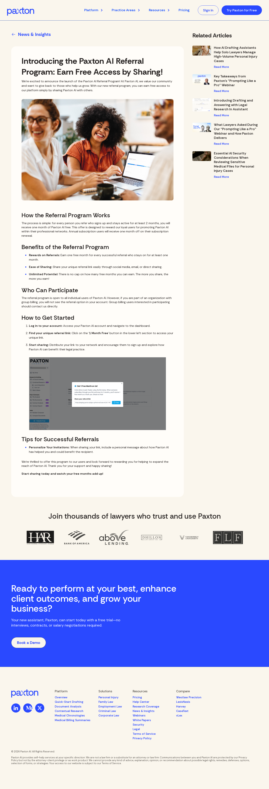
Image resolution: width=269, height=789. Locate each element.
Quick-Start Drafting (69, 702)
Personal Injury (108, 697)
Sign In (208, 10)
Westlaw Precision (188, 697)
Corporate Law (108, 715)
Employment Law (110, 706)
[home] (20, 11)
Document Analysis (68, 706)
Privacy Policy (142, 738)
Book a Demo (28, 642)
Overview (61, 697)
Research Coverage (146, 706)
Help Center (141, 702)
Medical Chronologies (70, 715)
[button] (95, 10)
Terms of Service (144, 734)
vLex (179, 715)
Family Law (105, 702)
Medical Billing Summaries (72, 720)
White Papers (142, 720)
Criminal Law (107, 711)
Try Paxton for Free (242, 10)
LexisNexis (183, 702)
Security (138, 725)
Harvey (181, 706)
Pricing (184, 10)
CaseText (182, 711)
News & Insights (143, 711)
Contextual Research (69, 711)
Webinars (139, 715)
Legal (136, 729)
